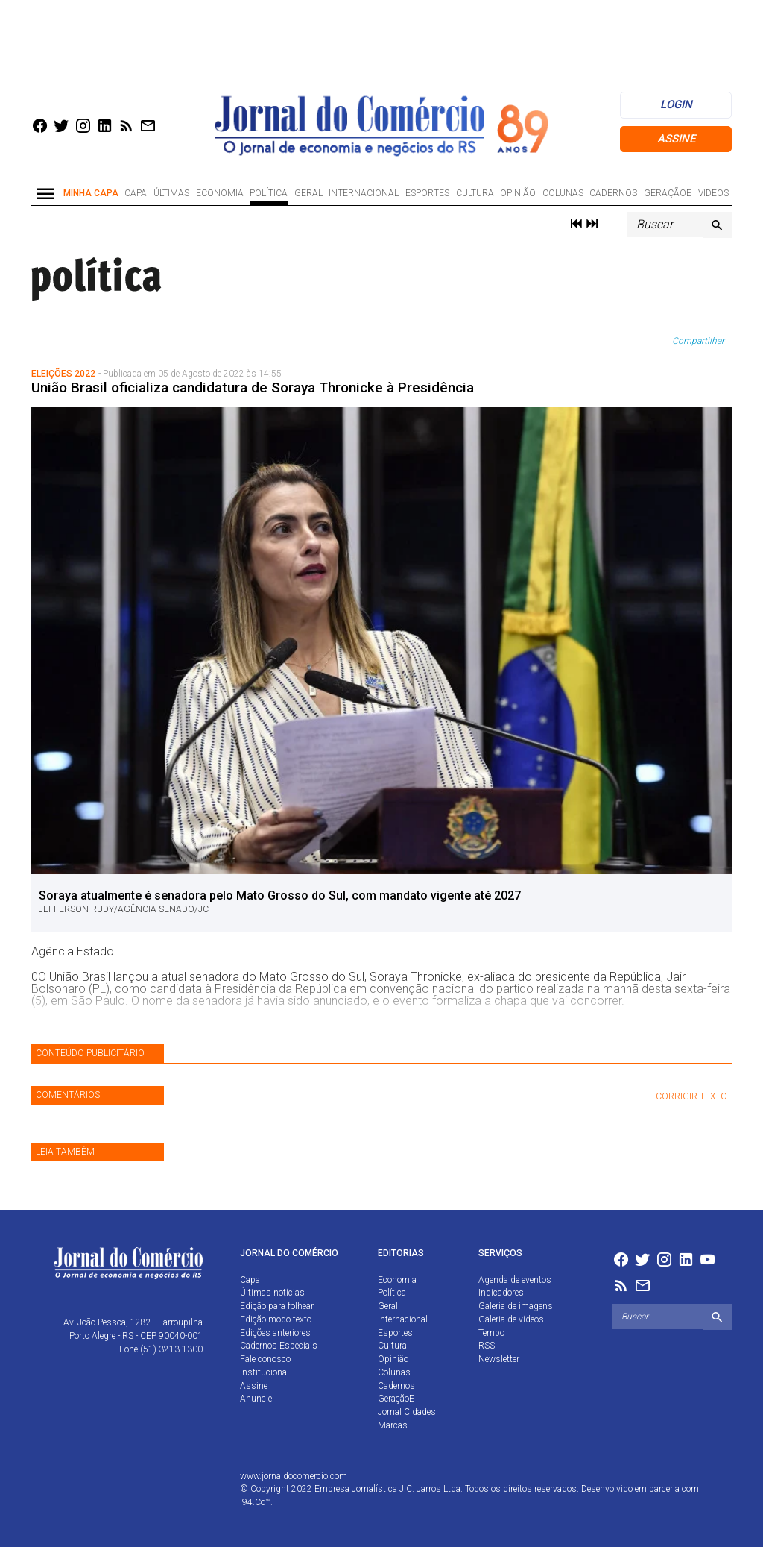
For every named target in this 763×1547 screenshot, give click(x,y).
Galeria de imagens (515, 1306)
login (676, 104)
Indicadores (501, 1292)
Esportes (427, 193)
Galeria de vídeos (511, 1319)
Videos (713, 193)
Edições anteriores (275, 1333)
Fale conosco (265, 1359)
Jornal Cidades (407, 1412)
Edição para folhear (277, 1306)
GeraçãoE (667, 193)
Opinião (518, 193)
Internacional (364, 193)
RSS (486, 1345)
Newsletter (498, 1359)
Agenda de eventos (514, 1280)
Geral (308, 193)
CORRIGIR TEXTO (691, 1096)
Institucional (264, 1372)
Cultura (475, 193)
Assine (676, 138)
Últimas (171, 193)
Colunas (562, 193)
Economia (220, 193)
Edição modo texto (275, 1319)
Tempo (491, 1333)
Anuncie (256, 1398)
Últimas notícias (272, 1292)
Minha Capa (90, 193)
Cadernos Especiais (278, 1345)
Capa (135, 193)
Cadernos (613, 193)
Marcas (393, 1425)
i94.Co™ (255, 1502)
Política (269, 193)
